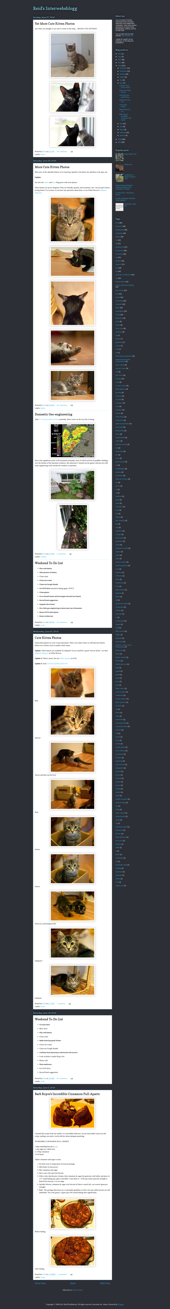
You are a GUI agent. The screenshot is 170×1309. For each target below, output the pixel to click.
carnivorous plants (122, 603)
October (123, 74)
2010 (120, 65)
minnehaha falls (121, 723)
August (122, 77)
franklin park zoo (121, 664)
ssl (116, 823)
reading (118, 789)
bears (117, 500)
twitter (118, 854)
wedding (118, 868)
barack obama (120, 282)
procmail (118, 778)
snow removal (120, 813)
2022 (120, 54)
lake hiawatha (120, 520)
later (54, 182)
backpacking (120, 430)
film (117, 455)
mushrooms (119, 420)
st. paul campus (121, 386)
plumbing (119, 379)
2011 (120, 62)
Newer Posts (40, 1283)
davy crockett (120, 631)
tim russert (119, 841)
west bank (119, 872)
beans (118, 596)
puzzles (118, 782)
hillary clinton (120, 688)
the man (118, 834)
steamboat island (121, 827)
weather (44, 557)
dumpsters (119, 507)
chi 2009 (118, 399)
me (117, 278)
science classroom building (125, 285)
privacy (118, 775)
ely (117, 335)
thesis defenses (121, 837)
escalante (119, 410)
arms (117, 586)
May (121, 123)
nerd (117, 349)
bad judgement (121, 389)
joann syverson (121, 702)
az (116, 493)
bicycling (118, 392)
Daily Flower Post (130, 154)
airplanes (119, 572)
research (118, 264)
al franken (119, 576)
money (118, 737)
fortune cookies (121, 657)
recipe (43, 1277)
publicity (118, 472)
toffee (117, 847)
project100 (119, 541)
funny (117, 458)
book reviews (120, 365)
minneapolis (120, 311)
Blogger (121, 1304)
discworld (119, 638)
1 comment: (61, 1004)
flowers (118, 339)
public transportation (122, 424)
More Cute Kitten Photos (52, 167)
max (117, 527)
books (118, 434)
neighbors (119, 531)
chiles (117, 503)
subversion (119, 830)
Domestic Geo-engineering (53, 414)
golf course (119, 375)
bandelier (119, 496)
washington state (121, 865)
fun (117, 257)
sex (117, 806)
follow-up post (65, 658)
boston (118, 325)
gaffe (117, 668)
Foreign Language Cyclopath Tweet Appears (125, 199)
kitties (43, 154)
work (117, 882)
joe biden (119, 706)
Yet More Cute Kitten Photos (55, 23)
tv (116, 851)
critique (118, 624)
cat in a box (119, 328)
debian (118, 635)
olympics (118, 758)
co (116, 617)
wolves (118, 879)
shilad (118, 809)
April (121, 126)
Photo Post (128, 164)
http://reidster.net (127, 36)
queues (118, 785)
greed (117, 678)
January (123, 135)
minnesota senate (122, 726)
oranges (118, 534)
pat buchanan (120, 764)
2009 (120, 139)
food (117, 294)
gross (117, 681)
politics (118, 237)
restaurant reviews (122, 548)
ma (117, 271)
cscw (117, 406)
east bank (119, 332)
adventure (119, 226)
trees (117, 569)
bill (116, 600)
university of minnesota (123, 275)
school (118, 315)
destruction (119, 318)
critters (118, 441)
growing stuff (120, 247)
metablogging (120, 469)
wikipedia (119, 875)
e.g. (55, 1146)
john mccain (120, 290)
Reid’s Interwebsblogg (55, 8)
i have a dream (121, 692)
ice (117, 465)
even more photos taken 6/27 (57, 664)
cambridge (119, 233)
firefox (118, 654)
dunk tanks (119, 642)
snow (117, 382)
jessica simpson (121, 699)
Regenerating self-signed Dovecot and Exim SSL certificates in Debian (124, 187)
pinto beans (119, 538)
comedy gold (120, 621)
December (123, 68)
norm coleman (120, 751)
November (123, 71)
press (117, 321)
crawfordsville (120, 437)
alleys (117, 579)
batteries (118, 593)
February (123, 132)
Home (73, 1283)
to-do (43, 625)
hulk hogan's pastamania (124, 356)
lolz (117, 524)
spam (117, 558)
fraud (117, 510)
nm (117, 240)
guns (117, 685)
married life (119, 719)
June (121, 83)
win (117, 482)
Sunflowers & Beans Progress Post (130, 177)
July (121, 80)
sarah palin (119, 427)
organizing (119, 761)
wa (117, 861)
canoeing (119, 396)
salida (118, 795)
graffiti (118, 674)
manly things (120, 417)
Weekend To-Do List (49, 563)
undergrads (119, 858)
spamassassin (120, 816)
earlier (46, 182)
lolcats (118, 712)
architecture (119, 583)
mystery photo (120, 747)
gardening (119, 342)
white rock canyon (122, 479)
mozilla (118, 744)
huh (117, 513)
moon (117, 740)
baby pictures (120, 590)
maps (117, 716)
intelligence (119, 695)
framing (118, 661)
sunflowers (119, 475)
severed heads (121, 802)
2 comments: (62, 554)
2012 (120, 59)
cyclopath (119, 304)
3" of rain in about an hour (49, 419)
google (118, 671)
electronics (119, 650)
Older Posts (105, 1283)
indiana (118, 517)
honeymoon (119, 250)
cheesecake (120, 607)
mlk (117, 733)
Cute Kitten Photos (48, 638)
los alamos (119, 254)
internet (118, 413)
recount (118, 792)
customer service (121, 444)
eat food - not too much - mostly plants (124, 646)
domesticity (119, 451)
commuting (119, 301)
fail (117, 243)
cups (117, 628)
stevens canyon (121, 562)
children (118, 610)
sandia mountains (122, 799)
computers (119, 403)
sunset (118, 297)
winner (118, 486)
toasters (118, 844)
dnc (117, 448)
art (116, 489)
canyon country (121, 368)
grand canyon (120, 462)
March (122, 129)
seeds (118, 555)
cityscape (119, 614)
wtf (117, 353)
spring (118, 820)
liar (117, 709)
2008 (120, 142)
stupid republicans (122, 565)
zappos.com (120, 885)
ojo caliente (119, 754)
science (118, 552)
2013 (120, 57)
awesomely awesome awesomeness (123, 360)
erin (117, 372)
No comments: (62, 151)
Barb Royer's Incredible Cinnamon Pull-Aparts (67, 1094)
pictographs (119, 768)
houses (118, 346)
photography (120, 230)
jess (117, 268)
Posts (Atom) (78, 1290)
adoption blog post (42, 653)
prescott (118, 771)
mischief (118, 730)
